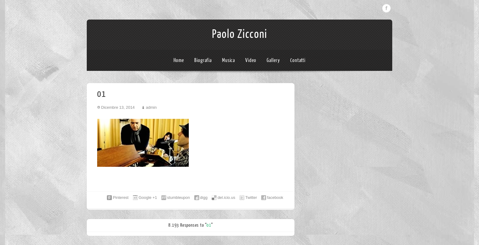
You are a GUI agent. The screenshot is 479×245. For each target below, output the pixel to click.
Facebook (386, 8)
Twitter (251, 197)
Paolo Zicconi (239, 34)
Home (179, 60)
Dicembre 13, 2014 (118, 107)
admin (151, 107)
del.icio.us (226, 197)
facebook (275, 197)
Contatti (297, 60)
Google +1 (148, 197)
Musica (228, 60)
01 (209, 225)
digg (204, 197)
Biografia (203, 60)
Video (251, 60)
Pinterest (120, 197)
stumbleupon (178, 197)
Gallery (273, 60)
